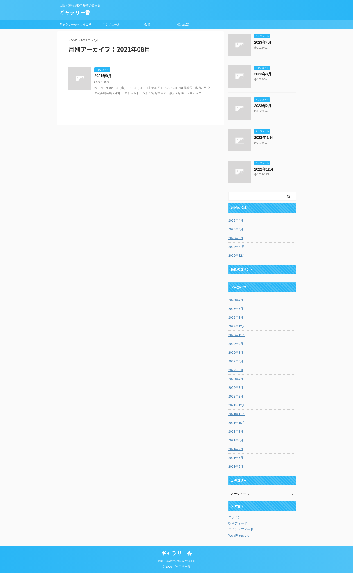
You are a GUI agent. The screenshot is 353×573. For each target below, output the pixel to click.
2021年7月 (235, 449)
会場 (147, 24)
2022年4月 (235, 379)
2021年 (85, 40)
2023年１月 (263, 137)
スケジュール (111, 24)
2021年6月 (235, 458)
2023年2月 (263, 106)
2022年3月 (235, 387)
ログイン (234, 517)
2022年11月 (236, 335)
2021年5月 (235, 466)
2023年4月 (263, 42)
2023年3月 (263, 74)
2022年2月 (235, 396)
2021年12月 (236, 405)
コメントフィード (240, 529)
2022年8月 (235, 352)
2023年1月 (235, 317)
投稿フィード (237, 523)
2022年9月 (235, 344)
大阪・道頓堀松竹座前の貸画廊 (176, 561)
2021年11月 (236, 414)
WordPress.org (238, 535)
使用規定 (183, 24)
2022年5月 (235, 370)
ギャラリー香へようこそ (75, 24)
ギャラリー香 (74, 13)
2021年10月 (236, 423)
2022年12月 (263, 169)
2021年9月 (103, 76)
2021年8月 (235, 440)
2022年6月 (235, 361)
